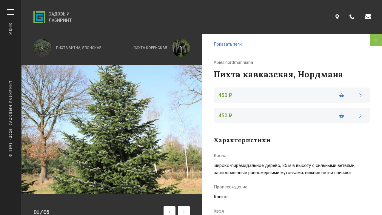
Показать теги (228, 44)
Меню (10, 22)
